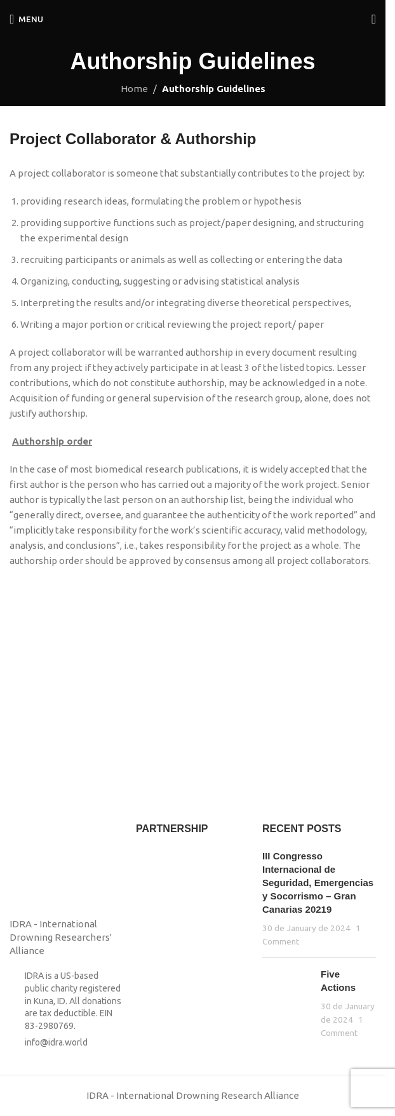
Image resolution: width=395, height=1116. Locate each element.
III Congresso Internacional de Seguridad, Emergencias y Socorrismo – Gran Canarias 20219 (317, 882)
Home (134, 88)
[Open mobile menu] (26, 19)
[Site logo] (192, 18)
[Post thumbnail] (286, 1003)
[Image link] (41, 862)
